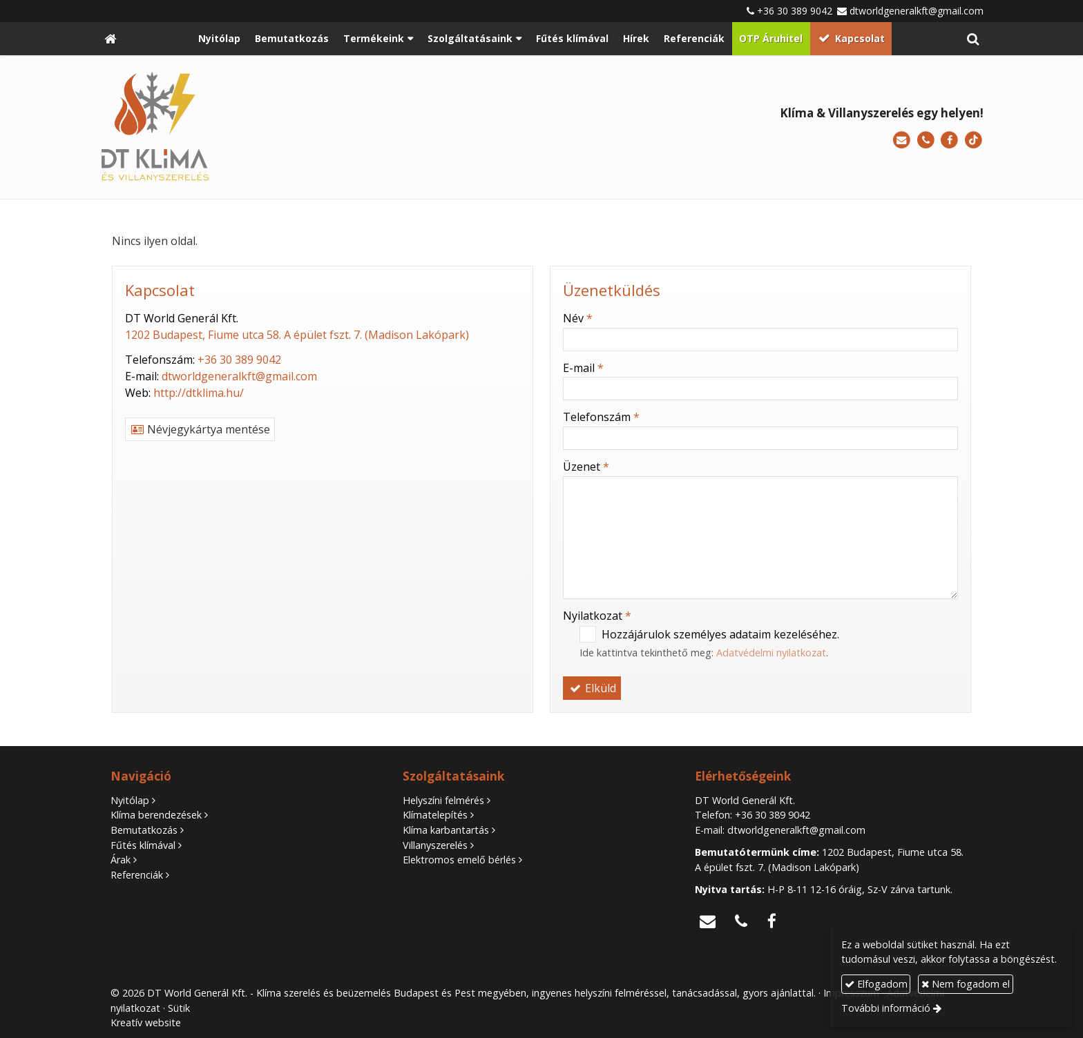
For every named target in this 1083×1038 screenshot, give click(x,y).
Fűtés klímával (143, 845)
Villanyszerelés (435, 845)
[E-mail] (902, 140)
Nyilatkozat (597, 615)
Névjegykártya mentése (200, 429)
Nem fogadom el (965, 983)
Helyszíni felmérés (443, 800)
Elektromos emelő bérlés (459, 859)
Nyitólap (130, 800)
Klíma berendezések (156, 814)
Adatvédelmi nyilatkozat (771, 652)
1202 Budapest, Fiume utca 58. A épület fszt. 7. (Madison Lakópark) (297, 334)
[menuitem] (219, 38)
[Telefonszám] (926, 140)
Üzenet (586, 466)
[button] (973, 38)
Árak (121, 859)
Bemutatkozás (144, 829)
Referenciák (137, 874)
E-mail (583, 367)
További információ (885, 1008)
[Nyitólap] (110, 38)
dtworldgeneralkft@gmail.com (917, 10)
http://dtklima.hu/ (198, 392)
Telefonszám (601, 416)
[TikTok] (974, 140)
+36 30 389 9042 (794, 10)
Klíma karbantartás (446, 829)
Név (578, 318)
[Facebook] (949, 140)
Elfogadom (876, 983)
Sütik (179, 1008)
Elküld (592, 688)
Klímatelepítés (435, 814)
